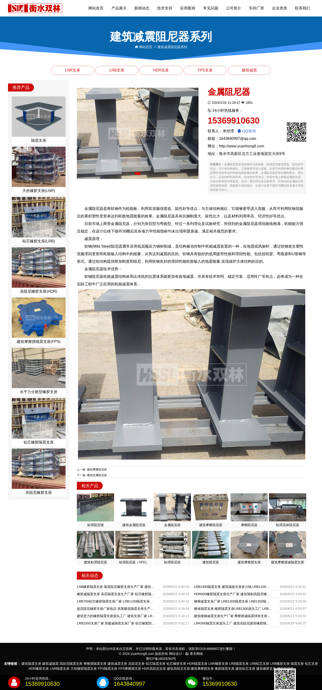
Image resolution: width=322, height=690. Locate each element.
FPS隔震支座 (107, 668)
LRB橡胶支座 (280, 663)
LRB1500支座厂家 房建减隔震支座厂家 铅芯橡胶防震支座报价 (116, 623)
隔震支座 (297, 663)
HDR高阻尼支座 (154, 668)
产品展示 (119, 8)
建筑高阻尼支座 (178, 668)
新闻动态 (141, 8)
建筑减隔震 (50, 663)
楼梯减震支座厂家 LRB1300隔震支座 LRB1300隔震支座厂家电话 (233, 601)
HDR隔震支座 (197, 663)
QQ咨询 (246, 131)
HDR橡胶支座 (39, 668)
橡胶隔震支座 (225, 668)
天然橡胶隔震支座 (83, 668)
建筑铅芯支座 (245, 668)
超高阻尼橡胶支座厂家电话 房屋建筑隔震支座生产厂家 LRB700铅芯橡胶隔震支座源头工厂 (116, 609)
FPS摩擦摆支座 (129, 668)
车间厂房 (256, 8)
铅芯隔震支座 (155, 663)
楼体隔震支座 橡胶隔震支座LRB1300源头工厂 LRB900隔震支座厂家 (233, 609)
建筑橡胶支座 (266, 668)
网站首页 (95, 8)
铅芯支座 (311, 663)
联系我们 (302, 8)
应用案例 (187, 8)
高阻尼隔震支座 (71, 663)
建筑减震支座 (117, 663)
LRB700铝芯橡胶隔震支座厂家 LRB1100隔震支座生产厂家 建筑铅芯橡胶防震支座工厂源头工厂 (116, 601)
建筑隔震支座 (31, 663)
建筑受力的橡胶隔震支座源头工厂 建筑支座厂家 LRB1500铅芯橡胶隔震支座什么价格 (116, 616)
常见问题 (210, 8)
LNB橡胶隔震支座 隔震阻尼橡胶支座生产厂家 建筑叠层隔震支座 (116, 587)
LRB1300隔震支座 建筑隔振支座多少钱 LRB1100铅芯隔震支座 (233, 587)
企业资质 (279, 8)
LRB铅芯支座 (259, 663)
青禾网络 (194, 654)
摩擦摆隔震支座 (95, 663)
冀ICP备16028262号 (161, 659)
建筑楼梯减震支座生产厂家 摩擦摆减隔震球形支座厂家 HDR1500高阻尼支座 (233, 616)
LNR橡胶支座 (218, 663)
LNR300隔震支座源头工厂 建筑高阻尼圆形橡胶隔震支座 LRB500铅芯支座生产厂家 (233, 623)
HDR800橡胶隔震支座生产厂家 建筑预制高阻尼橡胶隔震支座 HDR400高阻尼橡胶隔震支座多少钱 (233, 594)
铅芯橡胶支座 (176, 663)
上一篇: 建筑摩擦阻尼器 (92, 469)
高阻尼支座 (136, 663)
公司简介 (233, 8)
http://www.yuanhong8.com (241, 146)
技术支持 (164, 8)
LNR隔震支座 (60, 668)
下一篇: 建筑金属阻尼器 (92, 475)
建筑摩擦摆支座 (202, 668)
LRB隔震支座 (239, 663)
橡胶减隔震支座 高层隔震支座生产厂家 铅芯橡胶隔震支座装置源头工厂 (116, 594)
